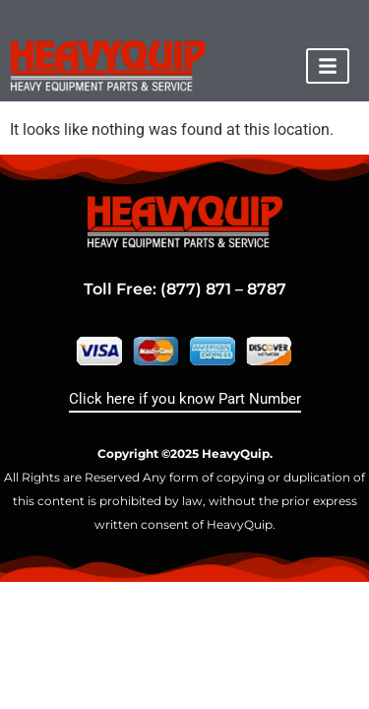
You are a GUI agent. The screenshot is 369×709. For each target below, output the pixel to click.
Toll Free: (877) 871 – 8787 (185, 289)
